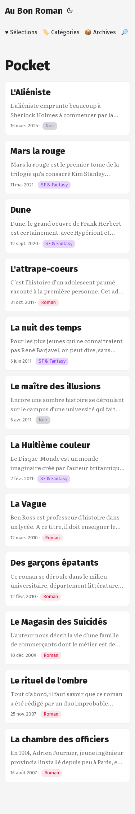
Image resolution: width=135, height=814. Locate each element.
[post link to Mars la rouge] (67, 167)
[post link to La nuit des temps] (67, 343)
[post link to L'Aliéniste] (67, 108)
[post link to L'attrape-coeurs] (67, 284)
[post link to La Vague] (67, 520)
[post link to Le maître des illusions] (67, 402)
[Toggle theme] (70, 11)
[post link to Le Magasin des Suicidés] (67, 637)
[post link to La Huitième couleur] (67, 461)
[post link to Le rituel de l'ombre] (67, 696)
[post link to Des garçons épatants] (67, 578)
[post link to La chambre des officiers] (67, 755)
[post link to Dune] (67, 225)
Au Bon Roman (34, 11)
